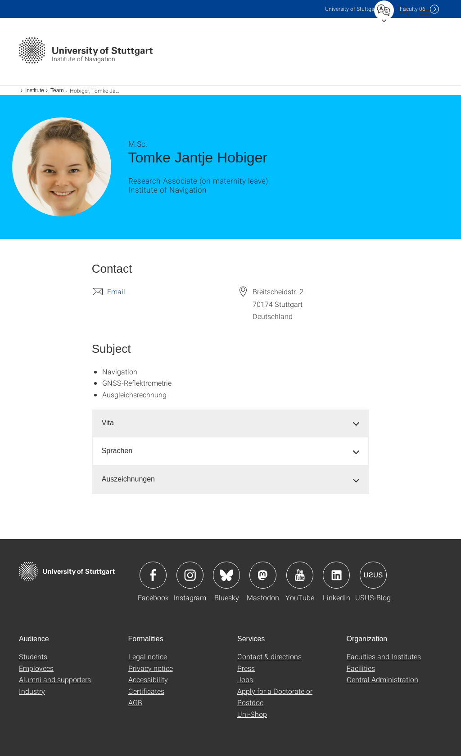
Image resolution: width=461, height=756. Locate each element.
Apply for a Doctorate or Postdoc (274, 696)
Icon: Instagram (189, 575)
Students (33, 656)
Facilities (361, 668)
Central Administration (382, 679)
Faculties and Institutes (384, 656)
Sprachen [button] (117, 450)
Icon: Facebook (153, 575)
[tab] (231, 423)
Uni (351, 8)
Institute (34, 90)
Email (116, 291)
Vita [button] (108, 423)
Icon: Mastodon (262, 575)
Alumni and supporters (55, 679)
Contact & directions (269, 656)
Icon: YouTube (299, 575)
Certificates (146, 691)
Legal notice (147, 656)
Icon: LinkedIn (336, 575)
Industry (32, 691)
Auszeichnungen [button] (128, 479)
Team (56, 90)
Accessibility (148, 679)
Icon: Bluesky (226, 575)
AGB (135, 702)
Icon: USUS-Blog (373, 575)
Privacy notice (150, 668)
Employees (36, 668)
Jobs (245, 679)
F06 (412, 8)
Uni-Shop (252, 714)
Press (246, 668)
